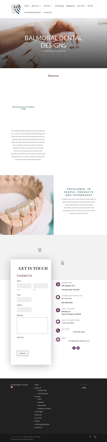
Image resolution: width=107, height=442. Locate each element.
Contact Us (48, 12)
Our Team (81, 6)
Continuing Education (32, 12)
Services (47, 6)
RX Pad (90, 6)
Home (26, 6)
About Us (35, 6)
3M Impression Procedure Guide (23, 108)
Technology (59, 6)
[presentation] (32, 344)
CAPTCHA (20, 337)
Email (19, 295)
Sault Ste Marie (43, 393)
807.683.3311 (67, 299)
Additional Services (44, 409)
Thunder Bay (42, 390)
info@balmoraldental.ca (79, 341)
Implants (41, 402)
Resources (70, 6)
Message (20, 315)
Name (19, 281)
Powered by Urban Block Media (22, 439)
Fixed (39, 399)
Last (34, 289)
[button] (63, 263)
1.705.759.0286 (68, 323)
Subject (19, 305)
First (18, 289)
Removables (42, 405)
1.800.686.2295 (79, 332)
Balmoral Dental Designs (31, 437)
